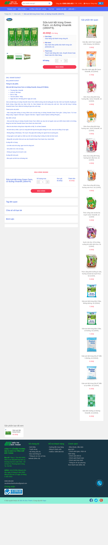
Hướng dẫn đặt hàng (37, 9)
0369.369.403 (68, 4)
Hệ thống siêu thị (34, 451)
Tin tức (51, 9)
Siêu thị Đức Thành (26, 500)
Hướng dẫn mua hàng (56, 447)
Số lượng (46, 60)
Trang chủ (11, 9)
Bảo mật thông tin (34, 454)
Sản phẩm (22, 9)
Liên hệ (71, 9)
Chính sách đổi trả (74, 456)
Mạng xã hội (61, 9)
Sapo (44, 500)
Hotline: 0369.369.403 (56, 451)
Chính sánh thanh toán (76, 458)
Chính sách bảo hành (75, 460)
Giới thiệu (32, 447)
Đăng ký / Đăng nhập (91, 3)
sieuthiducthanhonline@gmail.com (15, 483)
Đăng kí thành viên (54, 449)
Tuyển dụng (32, 449)
